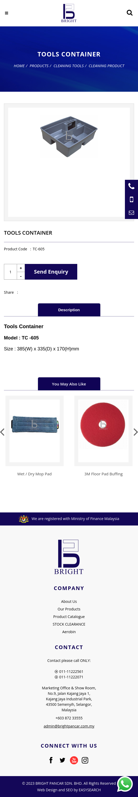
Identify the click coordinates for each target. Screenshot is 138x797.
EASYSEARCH (90, 789)
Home (19, 65)
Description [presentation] (69, 310)
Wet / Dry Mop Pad (34, 473)
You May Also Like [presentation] (69, 383)
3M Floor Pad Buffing (103, 473)
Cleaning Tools (68, 65)
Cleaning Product (106, 65)
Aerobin (69, 631)
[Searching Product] (129, 13)
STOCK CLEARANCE (69, 624)
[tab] (69, 309)
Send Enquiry (51, 271)
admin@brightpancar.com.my (69, 726)
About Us (69, 601)
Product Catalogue (69, 616)
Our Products (69, 609)
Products (39, 65)
